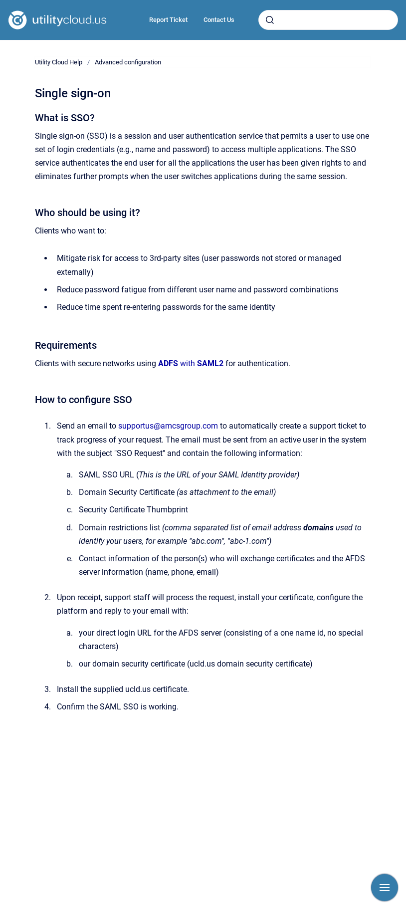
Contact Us (218, 19)
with (190, 363)
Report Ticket (168, 19)
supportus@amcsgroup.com (168, 426)
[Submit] (270, 20)
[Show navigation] (384, 887)
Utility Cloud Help (58, 62)
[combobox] (328, 19)
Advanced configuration (128, 62)
